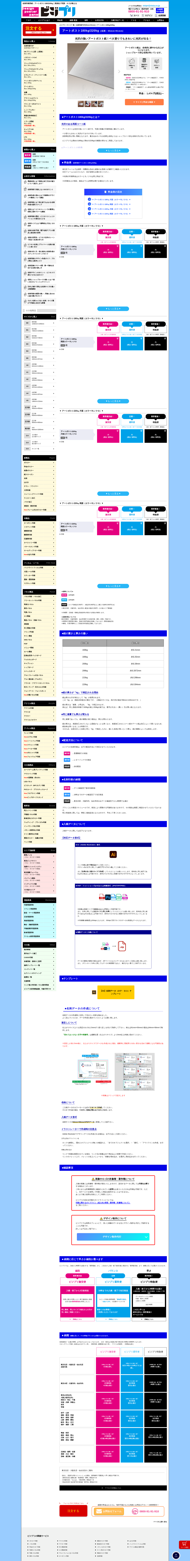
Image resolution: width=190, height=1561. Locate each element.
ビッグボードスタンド (33, 797)
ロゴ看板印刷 (63, 1550)
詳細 (61, 257)
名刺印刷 (99, 1556)
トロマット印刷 (29, 527)
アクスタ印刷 (63, 1541)
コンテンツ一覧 (29, 969)
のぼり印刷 (29, 554)
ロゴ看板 (27, 616)
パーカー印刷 (30, 749)
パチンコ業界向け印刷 (32, 830)
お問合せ (160, 20)
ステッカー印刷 (29, 575)
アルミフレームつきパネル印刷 (68, 1553)
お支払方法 (99, 20)
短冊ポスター (29, 470)
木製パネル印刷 (31, 695)
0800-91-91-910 (138, 11)
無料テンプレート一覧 (32, 965)
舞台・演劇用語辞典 (31, 925)
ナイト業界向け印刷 (31, 834)
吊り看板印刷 (63, 1547)
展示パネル (28, 608)
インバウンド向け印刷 (32, 826)
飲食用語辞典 (29, 932)
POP (25, 644)
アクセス (146, 20)
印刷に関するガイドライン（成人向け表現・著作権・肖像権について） (103, 1203)
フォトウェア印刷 (32, 756)
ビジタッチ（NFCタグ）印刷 (34, 785)
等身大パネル (29, 604)
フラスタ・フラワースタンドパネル (36, 683)
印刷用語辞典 (29, 905)
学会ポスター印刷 (34, 1547)
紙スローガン (29, 474)
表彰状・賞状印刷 (30, 506)
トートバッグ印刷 (32, 741)
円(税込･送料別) (156, 251)
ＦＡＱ (133, 20)
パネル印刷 (32, 1544)
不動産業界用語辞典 (31, 928)
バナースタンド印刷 (31, 547)
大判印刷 (27, 490)
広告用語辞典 (29, 917)
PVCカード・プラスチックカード (36, 789)
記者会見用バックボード (32, 655)
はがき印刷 (132, 1541)
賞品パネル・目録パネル (32, 620)
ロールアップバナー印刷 (32, 550)
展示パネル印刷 (34, 1556)
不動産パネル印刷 (30, 814)
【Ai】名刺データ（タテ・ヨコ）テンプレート (115, 992)
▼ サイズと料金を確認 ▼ (144, 102)
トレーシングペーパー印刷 (33, 494)
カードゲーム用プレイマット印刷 (36, 770)
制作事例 (27, 949)
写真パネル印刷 (34, 1553)
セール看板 (28, 652)
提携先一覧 (28, 977)
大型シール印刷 (29, 571)
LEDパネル (28, 781)
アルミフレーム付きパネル (33, 675)
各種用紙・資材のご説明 (32, 961)
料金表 (59, 20)
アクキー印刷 (63, 1544)
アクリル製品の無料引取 (136, 1547)
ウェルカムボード (30, 659)
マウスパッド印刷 (30, 774)
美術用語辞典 (29, 921)
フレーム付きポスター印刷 (35, 510)
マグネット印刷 (29, 583)
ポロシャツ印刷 (31, 752)
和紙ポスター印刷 (102, 1553)
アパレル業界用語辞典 (32, 936)
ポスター (27, 462)
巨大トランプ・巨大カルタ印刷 (35, 687)
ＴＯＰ (28, 20)
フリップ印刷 (29, 632)
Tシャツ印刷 (28, 733)
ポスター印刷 (33, 1541)
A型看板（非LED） (32, 777)
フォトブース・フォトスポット (35, 691)
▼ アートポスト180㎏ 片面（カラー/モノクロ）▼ (111, 200)
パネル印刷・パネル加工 (32, 596)
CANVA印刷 (28, 957)
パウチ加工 (28, 502)
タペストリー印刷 (30, 543)
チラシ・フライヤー (31, 486)
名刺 (25, 478)
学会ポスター (29, 466)
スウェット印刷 (31, 745)
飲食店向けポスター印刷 (32, 818)
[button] (86, 97)
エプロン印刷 (30, 737)
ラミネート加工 (29, 498)
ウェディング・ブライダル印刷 (35, 822)
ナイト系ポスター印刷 (104, 1550)
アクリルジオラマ (30, 720)
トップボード (29, 667)
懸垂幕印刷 (28, 535)
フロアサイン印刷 (32, 793)
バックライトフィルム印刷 (33, 567)
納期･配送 (73, 20)
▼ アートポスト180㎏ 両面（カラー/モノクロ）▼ (111, 204)
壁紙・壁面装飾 (29, 579)
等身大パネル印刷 (34, 1550)
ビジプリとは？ (44, 20)
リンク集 (36, 985)
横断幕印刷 (28, 531)
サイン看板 (28, 636)
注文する (73, 1510)
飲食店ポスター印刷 (103, 1544)
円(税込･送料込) (108, 251)
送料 (86, 20)
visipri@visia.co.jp (151, 6)
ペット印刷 (28, 842)
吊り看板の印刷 (29, 628)
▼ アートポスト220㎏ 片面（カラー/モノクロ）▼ (111, 209)
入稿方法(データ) (117, 20)
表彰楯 (26, 624)
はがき (26, 482)
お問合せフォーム (108, 1511)
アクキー (27, 716)
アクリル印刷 (29, 708)
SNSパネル (28, 640)
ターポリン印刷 (29, 523)
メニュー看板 (29, 648)
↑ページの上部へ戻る (160, 1522)
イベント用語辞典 (30, 909)
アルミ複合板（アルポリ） (33, 679)
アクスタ (27, 712)
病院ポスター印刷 (102, 1541)
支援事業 (27, 981)
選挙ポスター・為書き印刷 (33, 838)
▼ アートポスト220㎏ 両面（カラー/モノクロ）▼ (111, 214)
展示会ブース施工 (30, 953)
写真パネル (28, 612)
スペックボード (29, 671)
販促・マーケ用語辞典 (32, 913)
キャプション (29, 663)
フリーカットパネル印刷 (32, 600)
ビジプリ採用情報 (37, 989)
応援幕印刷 (28, 539)
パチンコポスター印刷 (104, 1547)
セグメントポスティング (32, 973)
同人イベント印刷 (30, 810)
